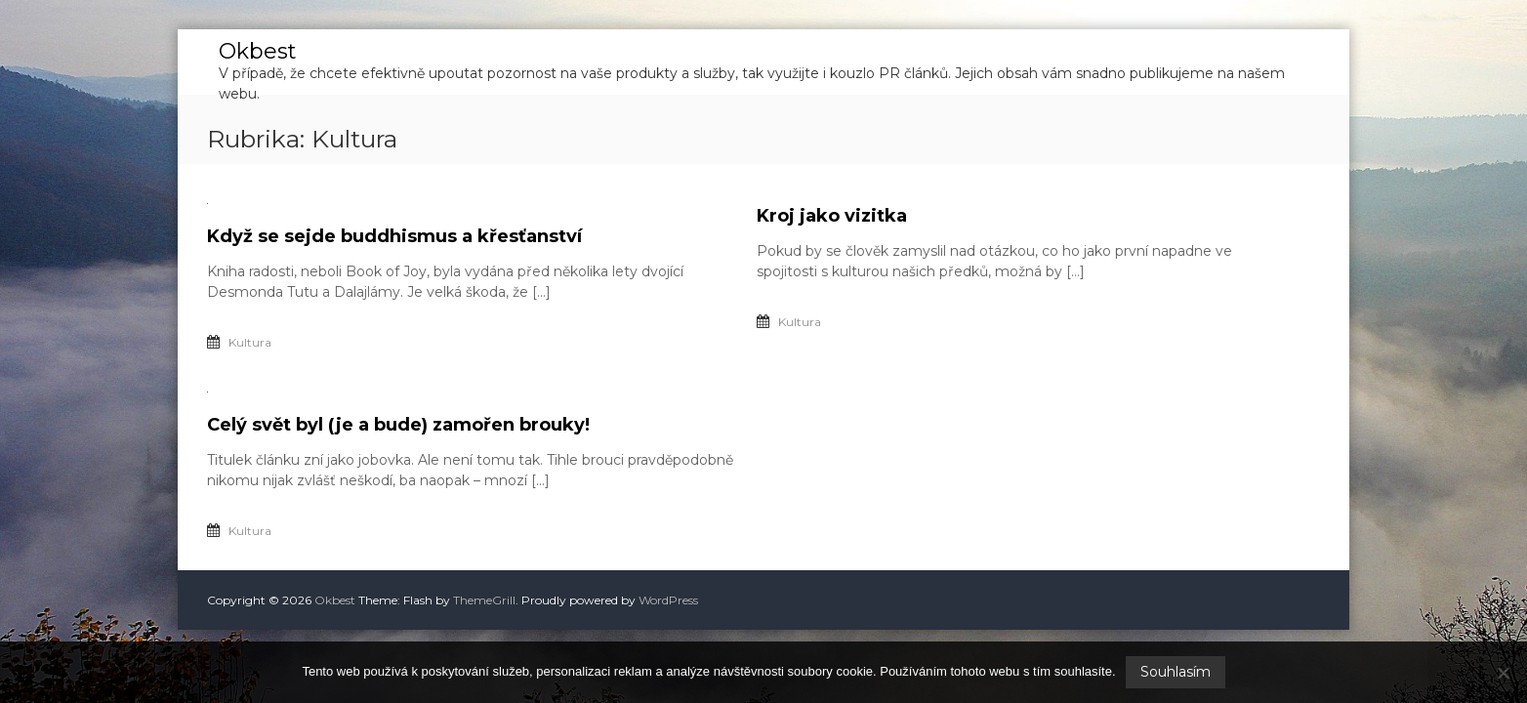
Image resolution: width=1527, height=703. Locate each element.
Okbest (258, 51)
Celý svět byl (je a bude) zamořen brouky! (398, 424)
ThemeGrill (484, 600)
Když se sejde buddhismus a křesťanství (394, 236)
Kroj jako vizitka (832, 216)
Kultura (249, 342)
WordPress (668, 600)
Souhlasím (1175, 672)
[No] (1502, 672)
